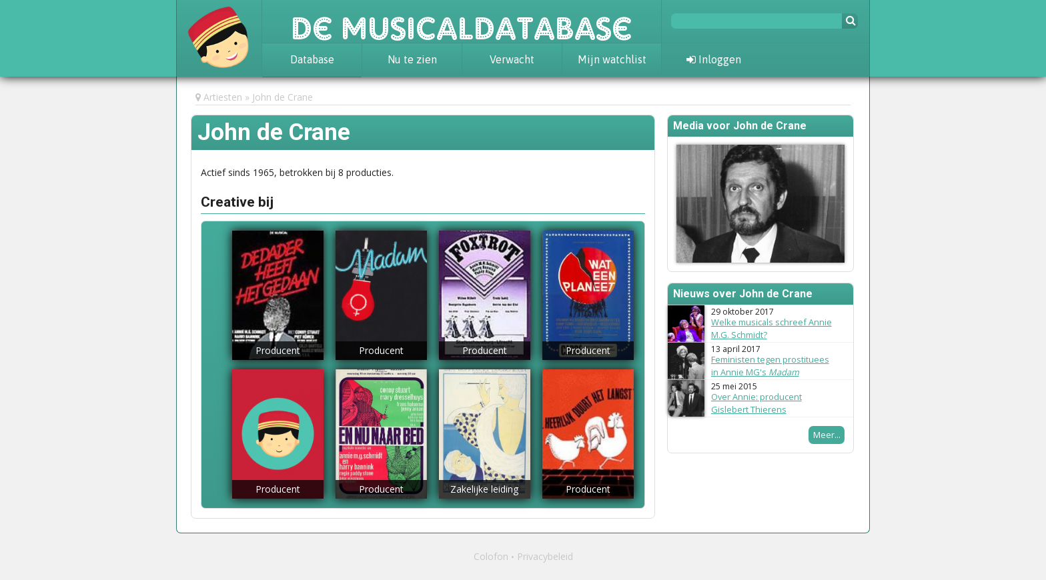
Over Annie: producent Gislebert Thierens (756, 403)
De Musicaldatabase (461, 21)
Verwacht (512, 59)
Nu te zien (412, 59)
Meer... (827, 435)
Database (312, 59)
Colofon (491, 556)
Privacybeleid (545, 556)
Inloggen (713, 59)
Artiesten (222, 97)
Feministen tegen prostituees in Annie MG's (770, 365)
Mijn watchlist (612, 59)
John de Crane (282, 97)
